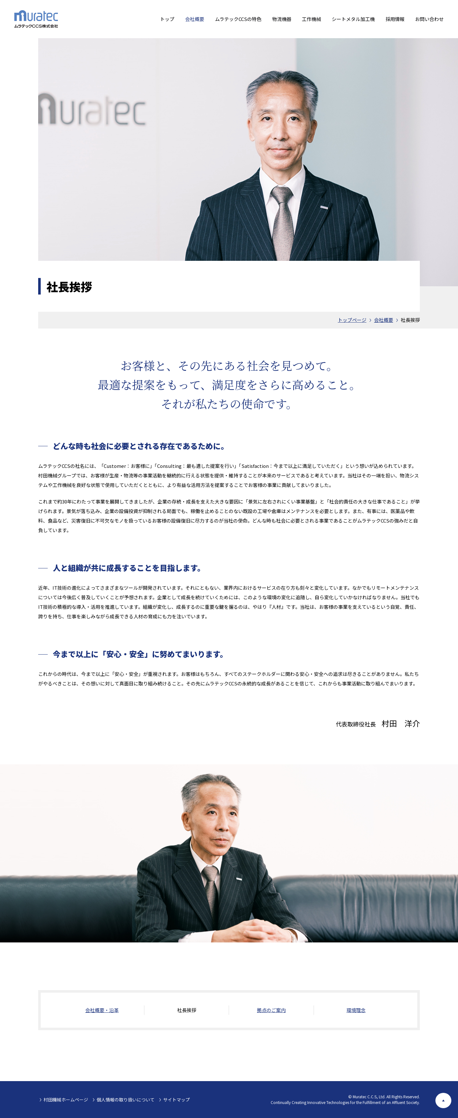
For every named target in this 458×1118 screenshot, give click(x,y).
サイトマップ (176, 1099)
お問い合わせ (429, 19)
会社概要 (194, 19)
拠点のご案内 (271, 1010)
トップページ (352, 319)
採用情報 (395, 19)
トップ (167, 19)
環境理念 (355, 1010)
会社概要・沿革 (102, 1010)
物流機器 (281, 19)
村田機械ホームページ (66, 1099)
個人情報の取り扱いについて (126, 1099)
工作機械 (311, 19)
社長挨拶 (410, 319)
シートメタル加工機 (353, 19)
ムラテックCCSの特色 (238, 19)
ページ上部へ (451, 1097)
